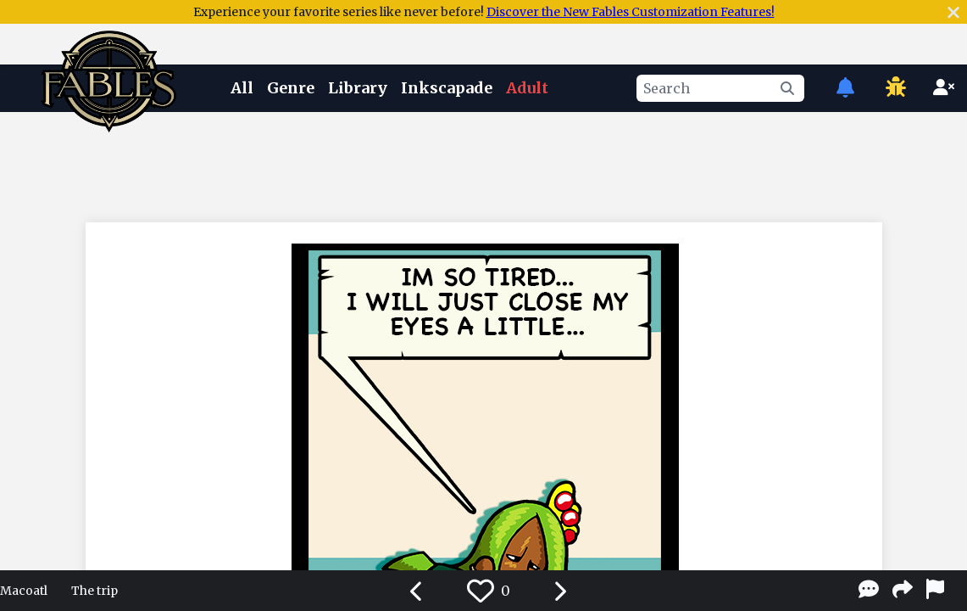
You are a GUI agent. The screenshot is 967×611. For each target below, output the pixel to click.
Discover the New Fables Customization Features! (630, 12)
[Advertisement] (483, 164)
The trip (94, 590)
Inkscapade (446, 88)
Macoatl (23, 590)
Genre (290, 88)
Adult (527, 88)
